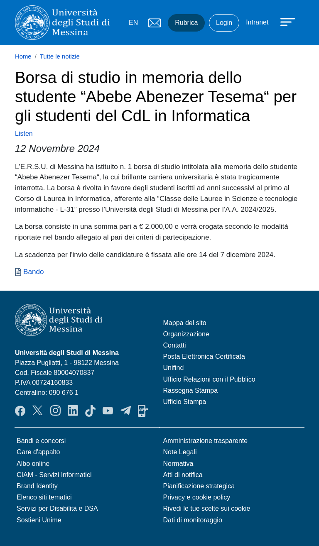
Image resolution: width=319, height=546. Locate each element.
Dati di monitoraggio (192, 520)
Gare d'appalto (38, 451)
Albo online (33, 463)
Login (224, 22)
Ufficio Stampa (184, 401)
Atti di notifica (183, 474)
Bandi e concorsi (41, 440)
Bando (33, 271)
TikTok (90, 410)
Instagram (55, 410)
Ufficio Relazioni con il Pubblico (209, 379)
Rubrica (186, 22)
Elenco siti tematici (44, 497)
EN (133, 22)
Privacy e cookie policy (197, 497)
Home (23, 56)
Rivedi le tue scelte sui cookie (206, 508)
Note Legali (180, 451)
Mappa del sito (184, 322)
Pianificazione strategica (199, 486)
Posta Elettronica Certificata (204, 356)
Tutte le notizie (60, 56)
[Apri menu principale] (283, 21)
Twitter (37, 410)
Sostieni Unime (39, 520)
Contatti (174, 345)
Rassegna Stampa (190, 390)
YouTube (108, 410)
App (143, 410)
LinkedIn (73, 410)
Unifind (173, 367)
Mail (154, 23)
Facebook (20, 410)
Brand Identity (37, 486)
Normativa (178, 463)
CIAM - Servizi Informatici (54, 474)
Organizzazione (186, 334)
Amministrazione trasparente (205, 440)
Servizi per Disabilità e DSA (57, 508)
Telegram (125, 410)
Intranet (257, 22)
